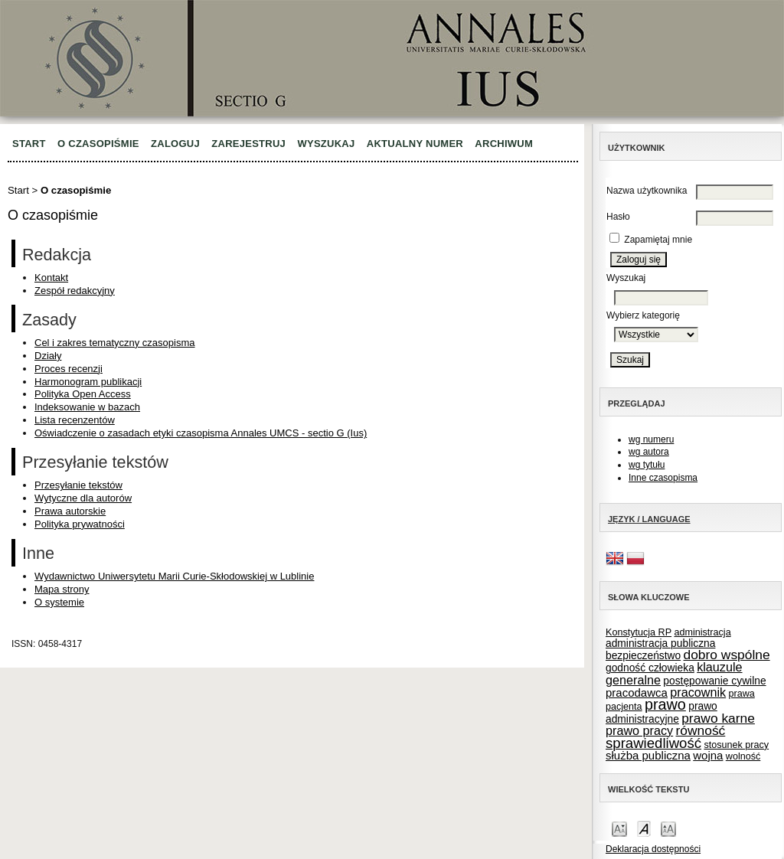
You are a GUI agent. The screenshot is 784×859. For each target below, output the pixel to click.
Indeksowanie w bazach (87, 407)
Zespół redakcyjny (74, 290)
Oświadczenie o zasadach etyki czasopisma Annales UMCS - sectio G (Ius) (200, 433)
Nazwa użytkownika (646, 190)
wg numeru (651, 439)
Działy (47, 355)
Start (29, 143)
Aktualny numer (415, 143)
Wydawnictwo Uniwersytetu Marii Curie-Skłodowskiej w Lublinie (174, 576)
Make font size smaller (619, 828)
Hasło (618, 216)
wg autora (649, 451)
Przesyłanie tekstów (78, 485)
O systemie (59, 602)
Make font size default (644, 828)
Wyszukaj (325, 143)
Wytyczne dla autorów (83, 498)
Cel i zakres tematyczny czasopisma (114, 342)
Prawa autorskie (70, 511)
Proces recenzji (68, 368)
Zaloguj (175, 143)
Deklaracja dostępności (653, 849)
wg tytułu (647, 464)
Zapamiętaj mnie (658, 239)
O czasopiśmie (98, 143)
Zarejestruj (248, 143)
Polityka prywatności (79, 524)
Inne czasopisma (663, 477)
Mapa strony (62, 589)
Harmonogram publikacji (88, 381)
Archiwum (504, 143)
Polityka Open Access (82, 394)
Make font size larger (668, 828)
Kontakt (51, 277)
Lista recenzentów (74, 420)
